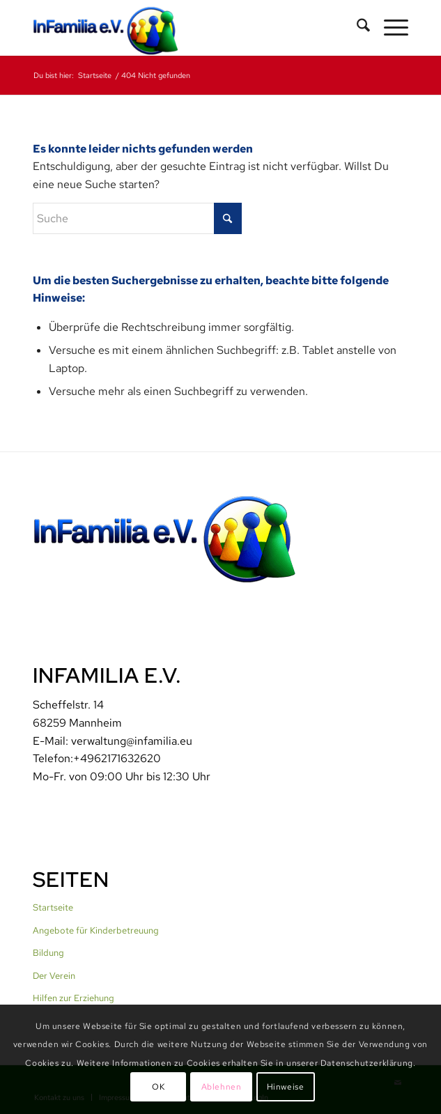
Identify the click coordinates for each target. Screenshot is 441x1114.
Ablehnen (221, 1086)
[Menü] (389, 28)
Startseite (53, 907)
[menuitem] (356, 28)
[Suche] (356, 28)
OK (158, 1086)
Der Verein (54, 976)
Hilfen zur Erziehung (73, 998)
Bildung (48, 953)
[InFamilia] (182, 28)
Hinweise (285, 1086)
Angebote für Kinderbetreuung (96, 930)
